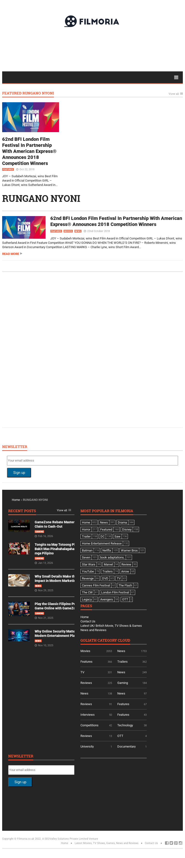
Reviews (86, 682)
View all (174, 93)
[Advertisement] (92, 49)
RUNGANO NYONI (41, 198)
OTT (120, 735)
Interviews (87, 714)
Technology (125, 725)
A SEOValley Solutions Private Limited (65, 838)
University (87, 746)
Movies (68, 231)
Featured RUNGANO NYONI (28, 93)
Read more (10, 253)
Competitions (89, 725)
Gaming (39, 532)
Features (8, 169)
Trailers (122, 661)
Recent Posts (22, 511)
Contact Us (87, 621)
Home (16, 500)
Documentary (126, 746)
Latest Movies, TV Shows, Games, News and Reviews (107, 843)
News (78, 231)
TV (82, 672)
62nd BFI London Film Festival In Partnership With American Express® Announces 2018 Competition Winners (29, 151)
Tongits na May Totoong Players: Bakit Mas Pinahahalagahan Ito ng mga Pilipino (60, 549)
